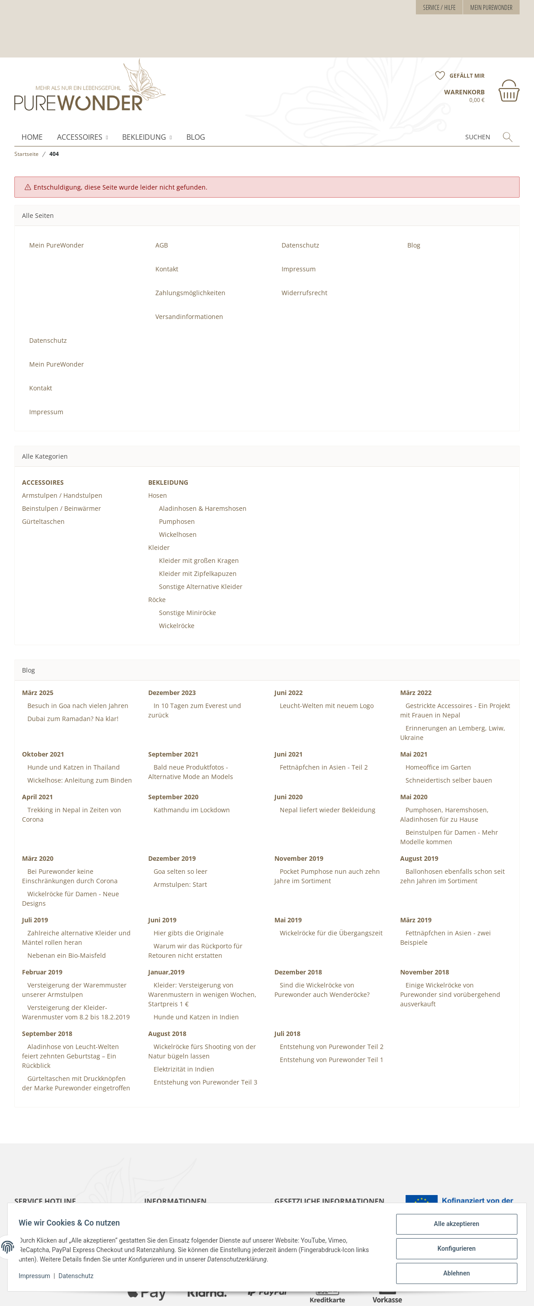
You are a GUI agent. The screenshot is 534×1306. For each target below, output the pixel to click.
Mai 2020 (414, 759)
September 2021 (173, 717)
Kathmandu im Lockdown (191, 772)
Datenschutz (79, 1278)
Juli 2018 (287, 996)
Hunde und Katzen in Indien (195, 979)
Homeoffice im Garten (437, 730)
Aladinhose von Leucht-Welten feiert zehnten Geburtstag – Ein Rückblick (70, 1018)
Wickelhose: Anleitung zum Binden (79, 743)
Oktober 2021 (43, 717)
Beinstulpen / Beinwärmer (61, 471)
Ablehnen (453, 1274)
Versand (143, 1292)
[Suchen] (461, 100)
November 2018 (424, 934)
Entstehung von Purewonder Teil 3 (204, 1044)
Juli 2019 (35, 882)
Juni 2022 (288, 655)
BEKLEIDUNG (144, 100)
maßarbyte (431, 1292)
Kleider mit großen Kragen (199, 523)
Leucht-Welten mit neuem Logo (326, 668)
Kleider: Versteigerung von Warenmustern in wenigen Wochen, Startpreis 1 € (202, 957)
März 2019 (416, 882)
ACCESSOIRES (79, 100)
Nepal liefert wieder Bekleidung (326, 772)
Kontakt (166, 231)
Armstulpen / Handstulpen (62, 458)
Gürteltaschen (43, 484)
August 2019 (419, 821)
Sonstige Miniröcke (187, 575)
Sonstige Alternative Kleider (201, 549)
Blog (195, 100)
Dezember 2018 (298, 934)
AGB (161, 208)
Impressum (37, 1278)
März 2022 (416, 655)
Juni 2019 (162, 882)
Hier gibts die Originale (188, 895)
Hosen (157, 458)
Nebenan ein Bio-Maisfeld (66, 918)
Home (32, 100)
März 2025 (37, 655)
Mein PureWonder (491, 7)
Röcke (157, 562)
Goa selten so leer (179, 834)
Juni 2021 (288, 717)
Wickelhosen (178, 497)
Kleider (159, 510)
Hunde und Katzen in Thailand (73, 730)
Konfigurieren (453, 1250)
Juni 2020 (288, 759)
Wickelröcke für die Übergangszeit (330, 895)
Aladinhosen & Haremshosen (203, 471)
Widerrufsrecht (304, 255)
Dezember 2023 (172, 655)
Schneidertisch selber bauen (448, 743)
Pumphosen (177, 484)
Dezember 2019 (172, 821)
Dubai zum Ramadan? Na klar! (72, 681)
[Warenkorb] (482, 53)
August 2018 (167, 996)
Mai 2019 (288, 882)
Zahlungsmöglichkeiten (190, 255)
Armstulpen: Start (179, 847)
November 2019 (298, 821)
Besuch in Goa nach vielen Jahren (77, 668)
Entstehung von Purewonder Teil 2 (331, 1009)
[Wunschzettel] (457, 33)
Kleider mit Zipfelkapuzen (198, 536)
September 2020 (173, 759)
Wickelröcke (176, 588)
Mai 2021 (414, 717)
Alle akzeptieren (453, 1227)
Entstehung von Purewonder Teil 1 (331, 1022)
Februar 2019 (42, 934)
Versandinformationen (189, 279)
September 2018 (47, 996)
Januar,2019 (166, 934)
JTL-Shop (493, 1292)
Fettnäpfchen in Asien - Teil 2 (323, 730)
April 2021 (37, 759)
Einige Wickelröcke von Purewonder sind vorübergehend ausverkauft (450, 957)
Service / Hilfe (439, 7)
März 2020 (37, 821)
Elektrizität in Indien (183, 1031)
